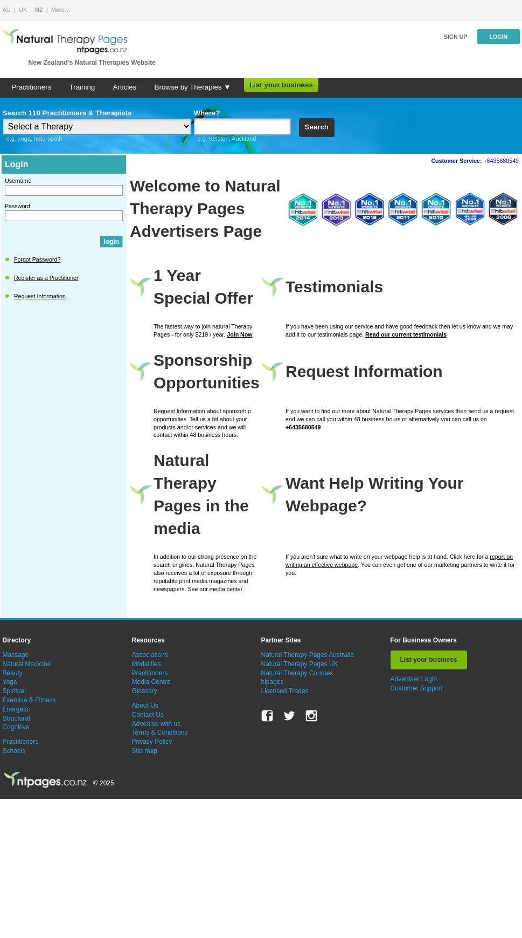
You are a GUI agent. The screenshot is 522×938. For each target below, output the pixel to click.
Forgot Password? (37, 259)
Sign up (456, 36)
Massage (16, 655)
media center (226, 589)
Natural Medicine (27, 664)
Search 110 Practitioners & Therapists (67, 113)
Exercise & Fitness (29, 700)
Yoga (10, 682)
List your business (281, 85)
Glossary (144, 691)
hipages (272, 682)
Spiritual (14, 691)
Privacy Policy (152, 741)
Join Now (239, 334)
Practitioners (31, 87)
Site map (144, 751)
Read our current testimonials (406, 334)
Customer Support (417, 688)
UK (23, 9)
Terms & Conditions (160, 732)
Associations (150, 655)
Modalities (146, 664)
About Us (145, 705)
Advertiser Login (414, 679)
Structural (16, 718)
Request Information (40, 296)
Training (82, 87)
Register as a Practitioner (46, 278)
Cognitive (16, 727)
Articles (125, 87)
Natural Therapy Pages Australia (307, 655)
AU (7, 9)
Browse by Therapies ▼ (193, 87)
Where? (207, 113)
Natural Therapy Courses (297, 673)
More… (61, 9)
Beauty (13, 673)
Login (498, 36)
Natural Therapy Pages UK (299, 664)
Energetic (16, 709)
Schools (14, 751)
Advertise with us (156, 724)
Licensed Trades (285, 691)
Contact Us (148, 714)
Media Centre (151, 682)
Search (317, 127)
